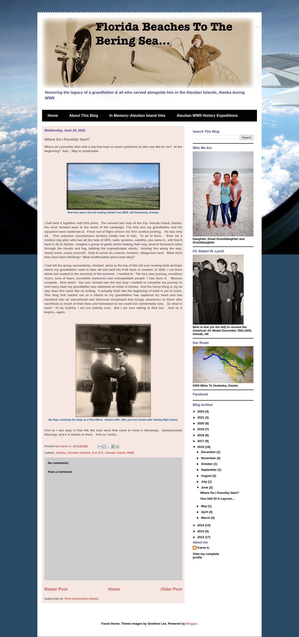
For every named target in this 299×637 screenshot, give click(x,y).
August (206, 476)
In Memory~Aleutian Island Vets (137, 116)
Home (53, 116)
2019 (201, 429)
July (204, 481)
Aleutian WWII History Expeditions (207, 116)
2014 (201, 525)
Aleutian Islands (78, 452)
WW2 (130, 452)
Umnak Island (115, 452)
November (209, 458)
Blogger (191, 623)
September (209, 469)
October (207, 464)
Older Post (171, 589)
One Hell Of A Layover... (217, 498)
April (205, 512)
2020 (201, 423)
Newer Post (56, 589)
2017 (201, 441)
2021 (201, 417)
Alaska (61, 452)
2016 (201, 447)
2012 (201, 537)
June (205, 487)
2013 (201, 531)
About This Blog (83, 116)
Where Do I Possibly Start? (219, 493)
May (204, 506)
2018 (201, 435)
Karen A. (203, 547)
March (206, 517)
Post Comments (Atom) (81, 598)
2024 (201, 411)
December (209, 452)
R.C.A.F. (97, 452)
